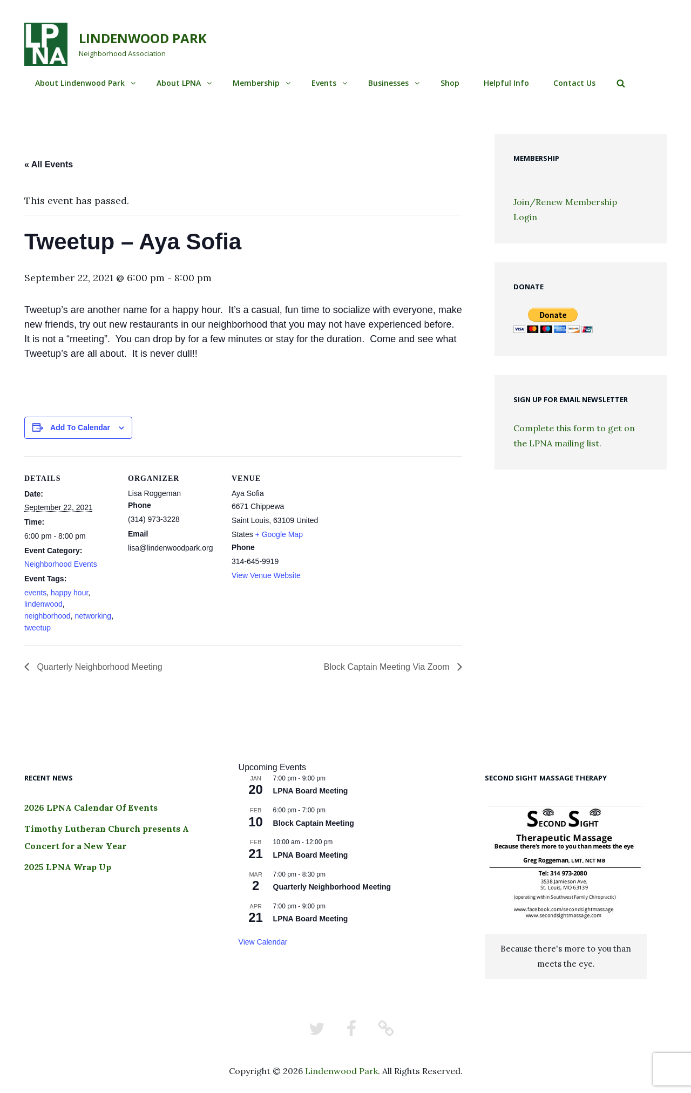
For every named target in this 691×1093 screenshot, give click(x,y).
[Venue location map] (392, 530)
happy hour (69, 592)
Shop (450, 83)
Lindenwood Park (143, 38)
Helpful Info (506, 83)
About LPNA (185, 83)
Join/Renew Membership (565, 201)
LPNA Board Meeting (310, 790)
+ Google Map (279, 534)
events (35, 592)
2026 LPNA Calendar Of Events (91, 807)
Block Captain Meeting (313, 823)
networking (92, 616)
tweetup (37, 627)
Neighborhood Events (60, 564)
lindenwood (43, 604)
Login (525, 217)
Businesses (394, 83)
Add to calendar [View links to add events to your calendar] (80, 427)
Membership (262, 83)
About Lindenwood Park (86, 83)
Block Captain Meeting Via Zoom (388, 666)
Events (330, 83)
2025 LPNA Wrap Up (67, 866)
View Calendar (263, 942)
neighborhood (47, 616)
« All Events (48, 164)
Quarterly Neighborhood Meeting (98, 666)
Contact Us (574, 83)
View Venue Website (266, 575)
